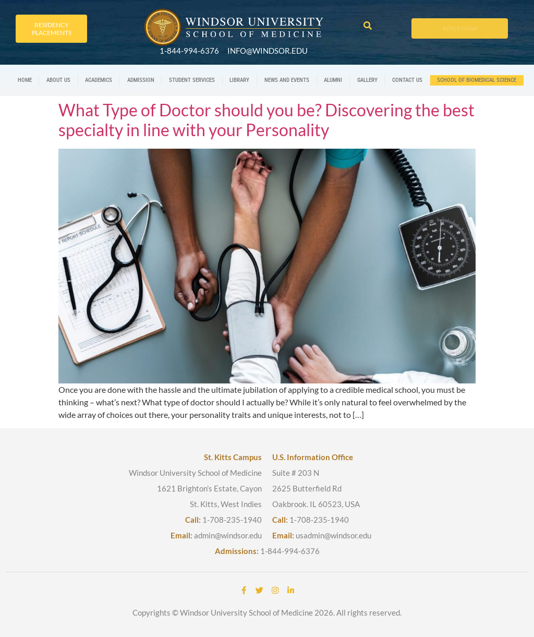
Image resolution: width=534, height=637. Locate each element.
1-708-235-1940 (232, 519)
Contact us (407, 80)
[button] (367, 26)
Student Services (192, 80)
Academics (98, 80)
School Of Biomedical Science (476, 80)
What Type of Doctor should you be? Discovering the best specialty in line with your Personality (266, 120)
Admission (140, 80)
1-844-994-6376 (290, 551)
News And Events (286, 80)
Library (239, 80)
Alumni (333, 80)
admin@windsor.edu (228, 535)
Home (25, 80)
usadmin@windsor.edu (333, 535)
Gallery (367, 80)
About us (58, 80)
